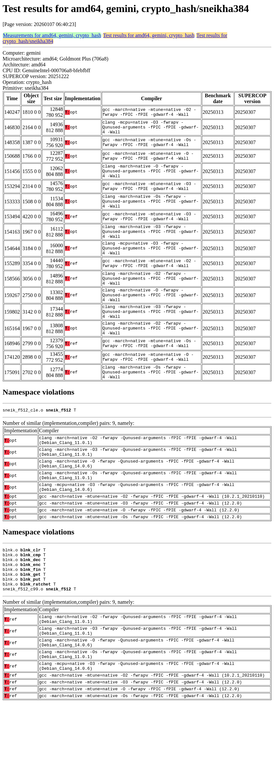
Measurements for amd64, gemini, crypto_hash (52, 35)
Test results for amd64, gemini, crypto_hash (148, 35)
